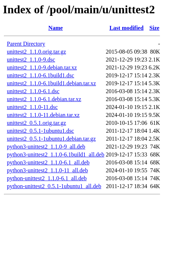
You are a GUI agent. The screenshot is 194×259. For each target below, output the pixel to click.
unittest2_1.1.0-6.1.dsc (33, 91)
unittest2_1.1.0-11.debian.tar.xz (43, 115)
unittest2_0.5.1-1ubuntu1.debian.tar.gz (51, 139)
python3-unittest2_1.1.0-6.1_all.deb (48, 162)
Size (154, 28)
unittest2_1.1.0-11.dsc (32, 107)
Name (55, 28)
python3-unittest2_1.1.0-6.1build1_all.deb (55, 154)
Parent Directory (26, 44)
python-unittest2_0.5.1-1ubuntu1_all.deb (54, 186)
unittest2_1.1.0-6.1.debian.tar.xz (44, 99)
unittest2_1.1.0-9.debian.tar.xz (42, 67)
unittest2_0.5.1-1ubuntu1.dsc (40, 131)
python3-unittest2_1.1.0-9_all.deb (46, 147)
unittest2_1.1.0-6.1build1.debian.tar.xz (51, 83)
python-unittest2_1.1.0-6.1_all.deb (47, 178)
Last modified (126, 28)
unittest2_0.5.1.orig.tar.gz (36, 123)
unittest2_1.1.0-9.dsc (31, 59)
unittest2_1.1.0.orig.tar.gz (36, 52)
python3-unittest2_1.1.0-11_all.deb (47, 170)
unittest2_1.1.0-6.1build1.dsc (40, 75)
